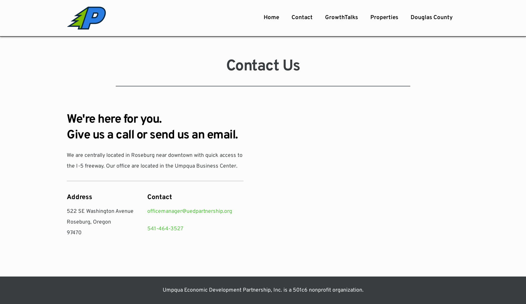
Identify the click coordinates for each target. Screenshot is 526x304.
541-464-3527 (165, 229)
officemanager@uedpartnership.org (189, 211)
